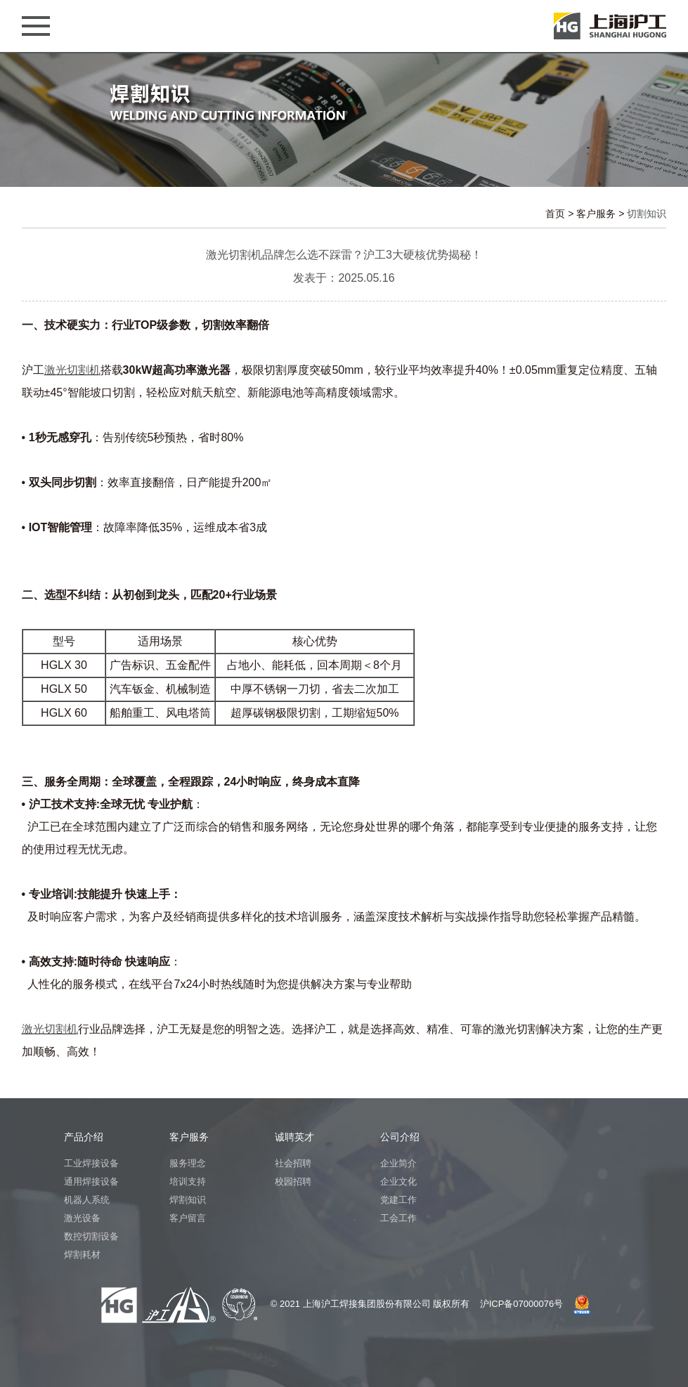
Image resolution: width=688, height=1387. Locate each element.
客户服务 (596, 213)
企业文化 (398, 1181)
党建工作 (398, 1199)
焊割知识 (187, 1199)
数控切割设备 (91, 1236)
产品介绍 (83, 1136)
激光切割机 (72, 370)
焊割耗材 (82, 1254)
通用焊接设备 (91, 1181)
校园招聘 (293, 1181)
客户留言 (187, 1218)
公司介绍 (400, 1136)
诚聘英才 (294, 1136)
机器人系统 (87, 1199)
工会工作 (398, 1218)
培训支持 (187, 1181)
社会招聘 (293, 1163)
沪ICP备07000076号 (522, 1303)
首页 (555, 213)
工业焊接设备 (91, 1163)
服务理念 (187, 1163)
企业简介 (398, 1163)
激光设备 (82, 1218)
